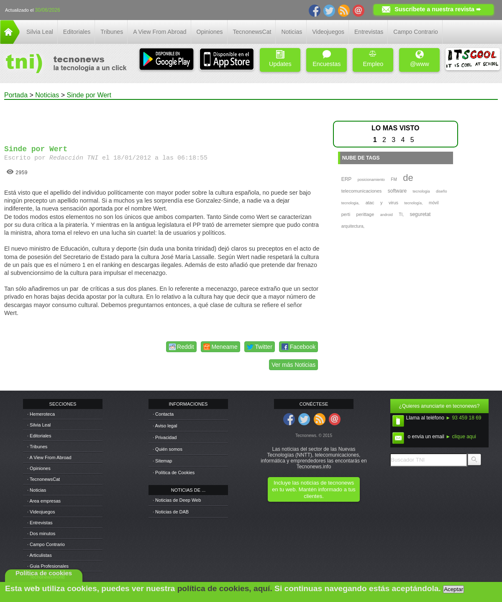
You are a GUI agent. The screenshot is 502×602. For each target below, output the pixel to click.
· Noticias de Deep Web (177, 500)
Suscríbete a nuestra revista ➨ (437, 9)
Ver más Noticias (293, 364)
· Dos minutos (41, 533)
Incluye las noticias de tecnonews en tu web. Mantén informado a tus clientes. (313, 489)
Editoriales (76, 31)
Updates (280, 58)
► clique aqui (461, 436)
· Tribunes (37, 446)
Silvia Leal (39, 31)
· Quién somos (167, 449)
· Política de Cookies (174, 472)
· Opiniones (39, 468)
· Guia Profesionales (48, 566)
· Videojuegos (41, 511)
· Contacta (163, 414)
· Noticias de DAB (171, 511)
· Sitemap (162, 460)
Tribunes (111, 31)
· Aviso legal (165, 425)
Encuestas (326, 58)
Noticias (291, 31)
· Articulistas (39, 555)
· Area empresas (44, 500)
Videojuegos (328, 31)
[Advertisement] (162, 118)
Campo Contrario (415, 31)
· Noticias (36, 490)
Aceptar (453, 589)
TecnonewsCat (252, 31)
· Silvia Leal (39, 424)
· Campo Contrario (46, 544)
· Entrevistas (40, 522)
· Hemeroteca (41, 414)
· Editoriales (39, 435)
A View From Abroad (159, 31)
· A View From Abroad (49, 457)
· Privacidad (165, 437)
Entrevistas (368, 31)
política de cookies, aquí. (224, 588)
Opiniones (210, 31)
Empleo (373, 58)
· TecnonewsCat (43, 479)
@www (419, 58)
